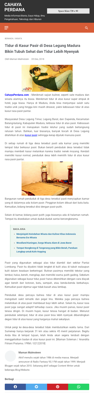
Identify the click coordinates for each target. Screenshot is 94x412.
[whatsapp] (78, 386)
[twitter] (36, 386)
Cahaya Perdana (15, 6)
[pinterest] (57, 386)
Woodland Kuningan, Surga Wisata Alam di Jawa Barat (43, 242)
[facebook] (15, 386)
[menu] (7, 26)
